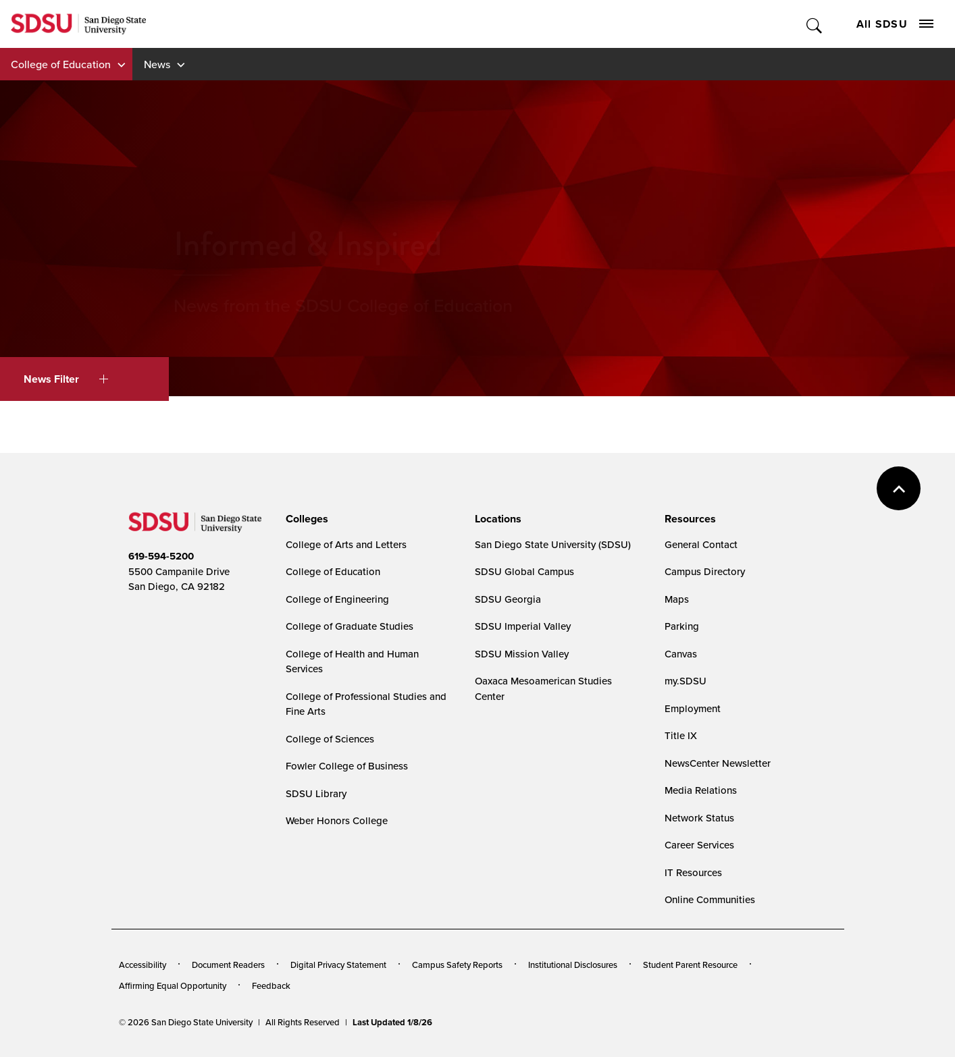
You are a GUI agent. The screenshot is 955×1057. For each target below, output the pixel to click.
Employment (693, 708)
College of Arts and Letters (346, 544)
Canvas (681, 654)
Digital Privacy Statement (338, 964)
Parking (682, 626)
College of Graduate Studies (349, 626)
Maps (677, 599)
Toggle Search (815, 24)
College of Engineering (337, 599)
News (157, 64)
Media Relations (701, 790)
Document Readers (228, 964)
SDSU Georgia (508, 599)
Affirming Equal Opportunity (172, 985)
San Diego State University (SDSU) (553, 544)
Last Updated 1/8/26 (392, 1022)
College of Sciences (330, 739)
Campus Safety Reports (457, 964)
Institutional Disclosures (572, 964)
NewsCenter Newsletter (718, 763)
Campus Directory (705, 571)
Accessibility (142, 964)
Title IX (681, 735)
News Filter (66, 379)
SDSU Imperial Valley (523, 626)
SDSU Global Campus (524, 571)
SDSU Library (316, 793)
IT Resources (693, 872)
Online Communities (710, 899)
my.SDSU (685, 681)
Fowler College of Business (347, 766)
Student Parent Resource (690, 964)
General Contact (701, 544)
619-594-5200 (161, 556)
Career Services (699, 845)
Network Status (699, 818)
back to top (899, 488)
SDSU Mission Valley (522, 654)
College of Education (61, 64)
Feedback (271, 985)
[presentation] (305, 519)
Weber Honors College (337, 820)
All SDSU (894, 24)
